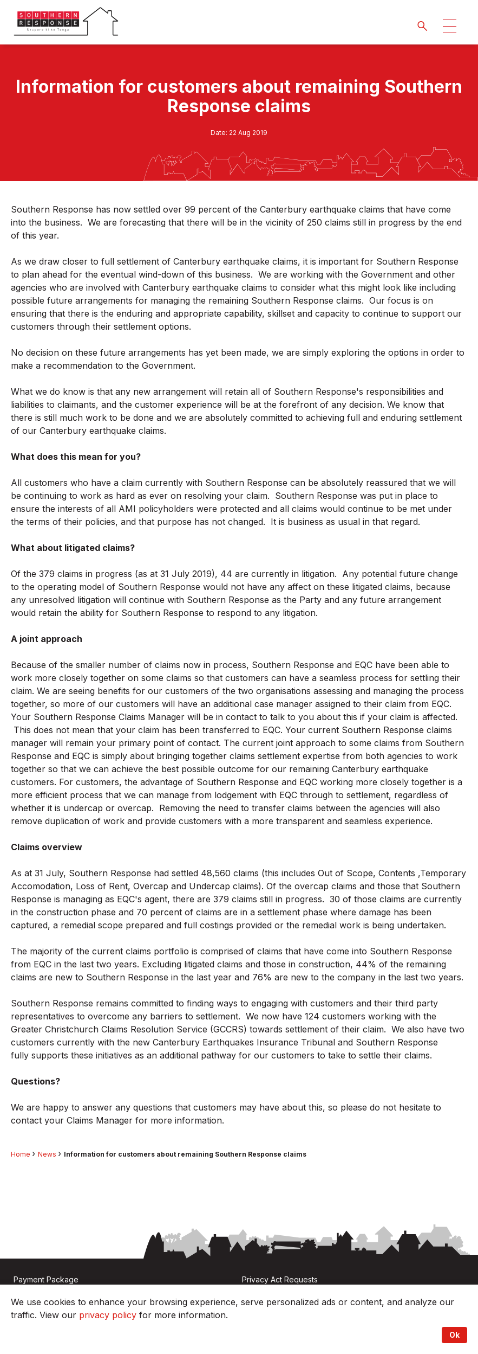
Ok (454, 1334)
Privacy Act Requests (280, 1279)
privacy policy (107, 1315)
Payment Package (46, 1279)
